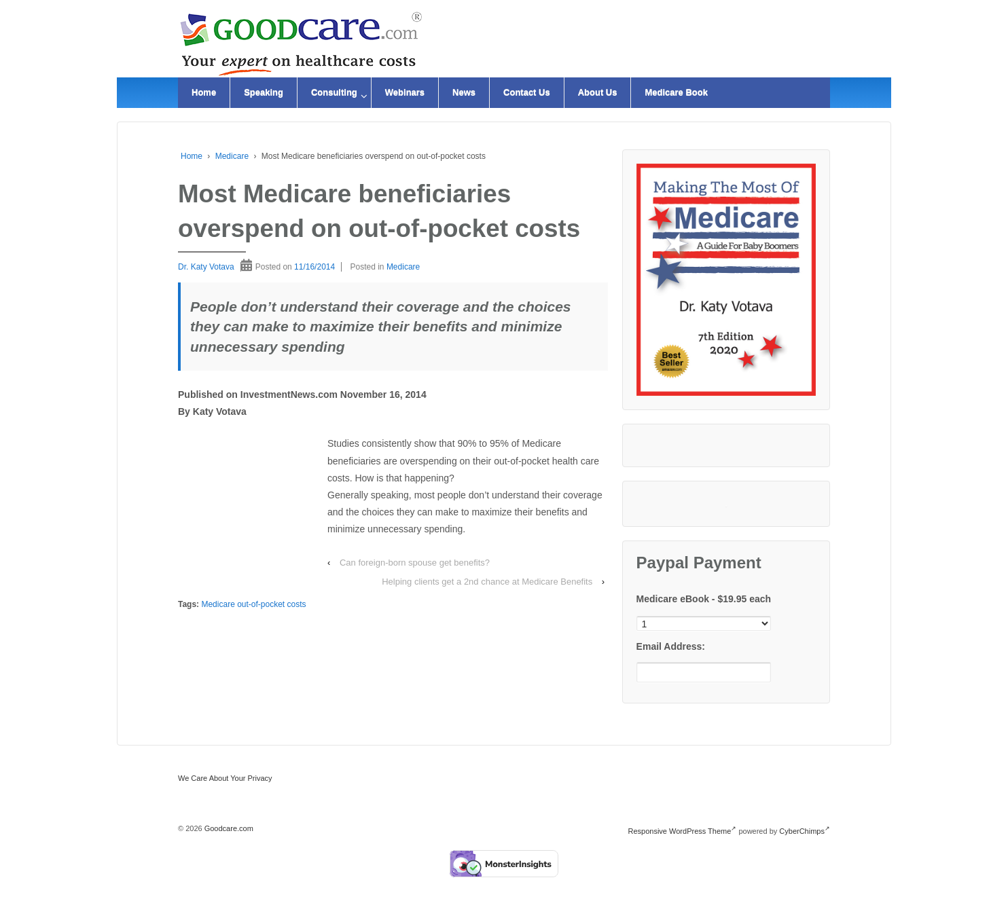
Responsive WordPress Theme (682, 831)
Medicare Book (676, 93)
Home (204, 93)
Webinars (405, 93)
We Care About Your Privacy (225, 778)
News (463, 93)
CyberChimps (804, 831)
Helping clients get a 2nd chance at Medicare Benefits (487, 581)
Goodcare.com (227, 828)
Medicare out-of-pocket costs (253, 604)
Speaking (263, 93)
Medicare (232, 156)
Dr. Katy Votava (206, 267)
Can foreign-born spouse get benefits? (415, 562)
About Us (597, 93)
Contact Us (526, 93)
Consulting (334, 93)
